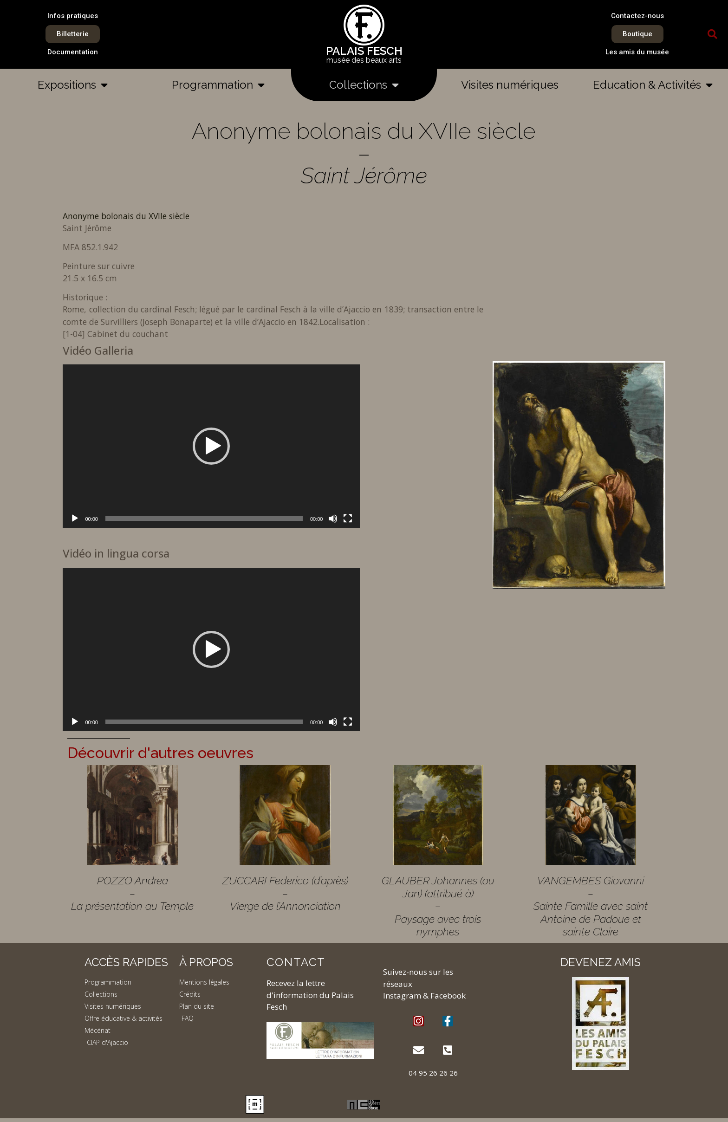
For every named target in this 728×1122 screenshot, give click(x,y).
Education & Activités (653, 85)
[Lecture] (74, 518)
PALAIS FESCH (364, 51)
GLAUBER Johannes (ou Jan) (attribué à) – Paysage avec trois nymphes (438, 906)
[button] (712, 34)
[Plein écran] (347, 518)
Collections (364, 85)
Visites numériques (510, 84)
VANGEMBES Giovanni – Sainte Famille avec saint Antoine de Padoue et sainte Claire (590, 906)
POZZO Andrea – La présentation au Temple (132, 893)
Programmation (218, 85)
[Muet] (333, 518)
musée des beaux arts (364, 60)
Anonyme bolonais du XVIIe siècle (126, 215)
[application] (211, 446)
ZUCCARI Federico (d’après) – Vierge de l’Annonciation (285, 893)
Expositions (73, 85)
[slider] (204, 518)
